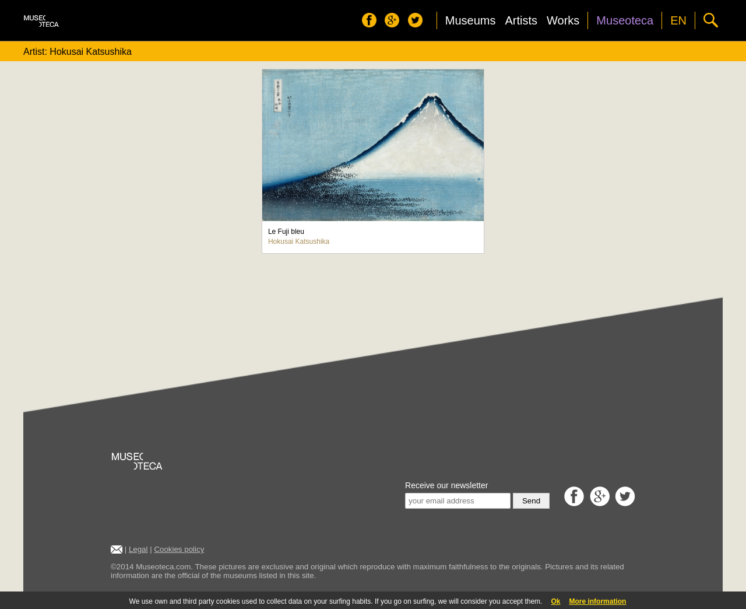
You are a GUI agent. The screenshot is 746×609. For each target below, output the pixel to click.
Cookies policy (179, 549)
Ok (555, 601)
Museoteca (624, 20)
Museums (470, 20)
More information (597, 601)
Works (563, 20)
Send (531, 500)
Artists (521, 20)
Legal (138, 549)
